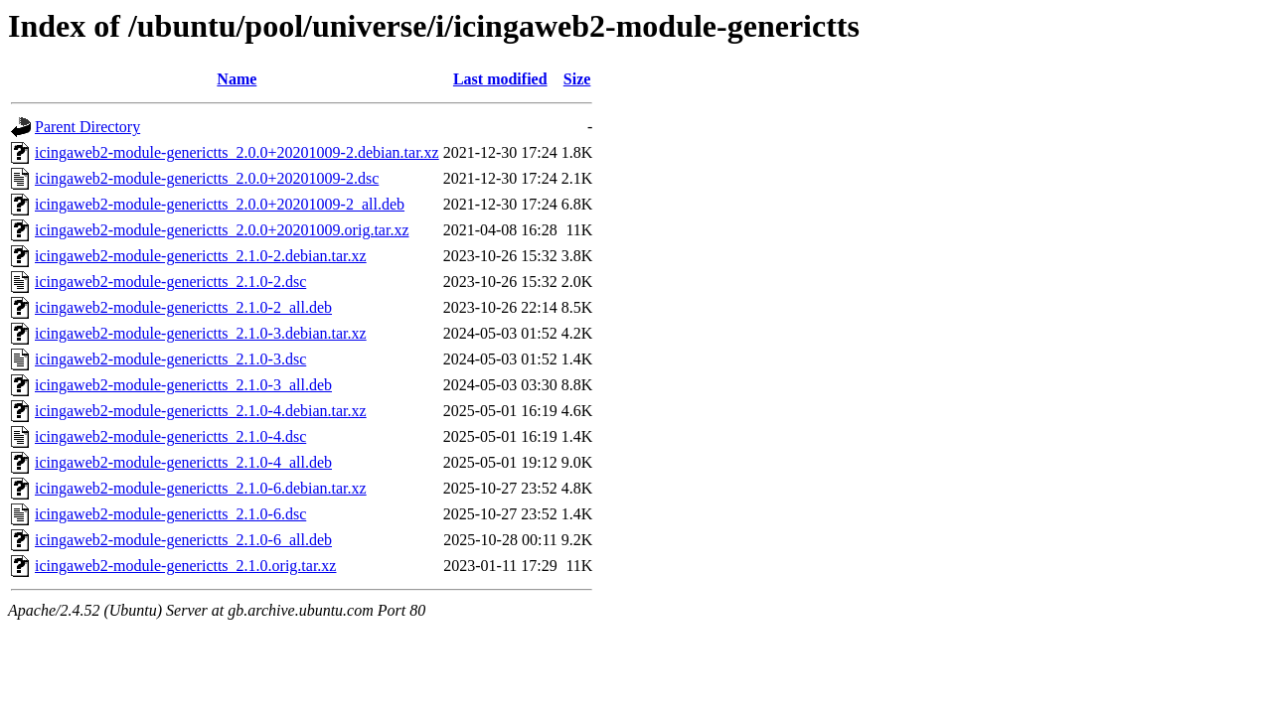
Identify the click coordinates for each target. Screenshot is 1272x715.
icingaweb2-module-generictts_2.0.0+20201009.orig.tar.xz (221, 229)
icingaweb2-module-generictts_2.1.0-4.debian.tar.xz (201, 410)
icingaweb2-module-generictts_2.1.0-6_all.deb (183, 539)
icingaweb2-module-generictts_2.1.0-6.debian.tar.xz (201, 488)
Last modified (500, 79)
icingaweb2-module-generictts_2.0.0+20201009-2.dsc (207, 178)
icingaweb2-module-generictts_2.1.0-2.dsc (170, 281)
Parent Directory (87, 126)
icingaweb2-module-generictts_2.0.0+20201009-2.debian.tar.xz (237, 152)
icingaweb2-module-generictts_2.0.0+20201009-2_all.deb (219, 204)
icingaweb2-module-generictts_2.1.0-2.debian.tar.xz (201, 255)
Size (577, 79)
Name (236, 79)
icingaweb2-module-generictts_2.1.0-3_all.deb (183, 384)
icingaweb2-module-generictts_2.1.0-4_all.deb (183, 462)
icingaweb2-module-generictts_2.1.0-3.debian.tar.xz (201, 333)
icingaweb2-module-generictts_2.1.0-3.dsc (170, 359)
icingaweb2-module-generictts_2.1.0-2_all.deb (183, 307)
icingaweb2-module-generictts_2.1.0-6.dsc (170, 513)
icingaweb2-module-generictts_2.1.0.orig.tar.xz (185, 565)
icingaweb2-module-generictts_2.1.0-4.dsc (170, 436)
